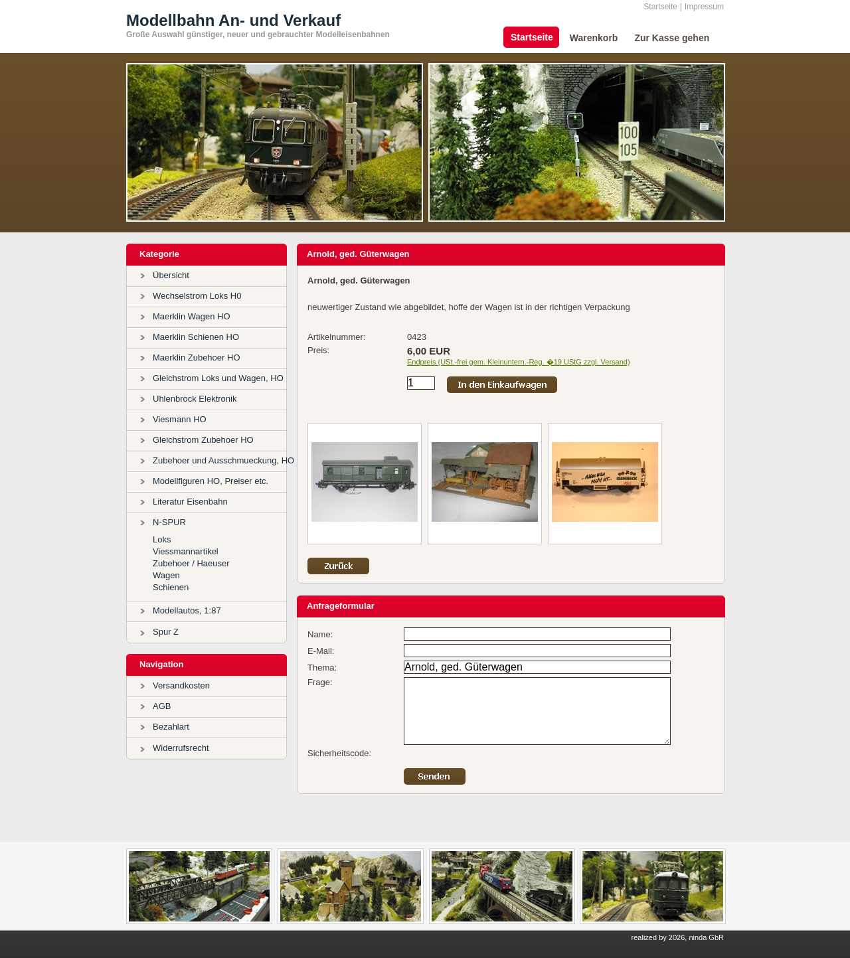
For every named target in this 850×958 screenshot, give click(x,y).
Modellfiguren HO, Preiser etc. (210, 481)
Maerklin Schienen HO (196, 337)
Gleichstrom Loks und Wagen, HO (218, 378)
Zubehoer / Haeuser (191, 563)
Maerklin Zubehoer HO (196, 357)
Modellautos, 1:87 (187, 610)
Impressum (704, 6)
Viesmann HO (180, 419)
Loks (162, 539)
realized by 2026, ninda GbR (678, 937)
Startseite (660, 6)
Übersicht (171, 275)
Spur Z (166, 632)
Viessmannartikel (185, 551)
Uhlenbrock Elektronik (194, 399)
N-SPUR (169, 522)
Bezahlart (171, 727)
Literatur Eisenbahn (190, 502)
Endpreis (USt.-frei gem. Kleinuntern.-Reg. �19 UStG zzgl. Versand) (518, 362)
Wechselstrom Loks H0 (197, 296)
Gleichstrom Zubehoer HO (203, 440)
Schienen (171, 587)
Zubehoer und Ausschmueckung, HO (223, 460)
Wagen (166, 575)
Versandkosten (181, 685)
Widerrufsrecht (181, 748)
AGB (162, 706)
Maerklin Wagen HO (191, 316)
